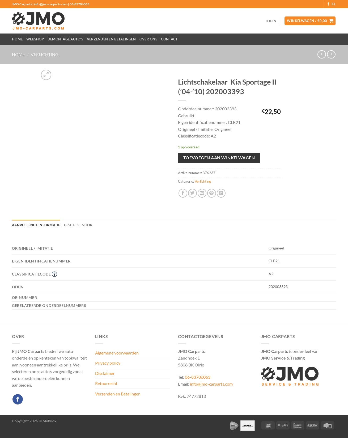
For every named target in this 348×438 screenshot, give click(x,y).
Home (17, 39)
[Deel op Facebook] (183, 193)
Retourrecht (106, 383)
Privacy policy (107, 362)
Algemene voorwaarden (117, 352)
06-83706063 (197, 376)
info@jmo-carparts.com (211, 383)
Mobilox (50, 421)
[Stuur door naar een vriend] (202, 193)
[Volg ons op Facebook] (328, 4)
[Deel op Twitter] (192, 193)
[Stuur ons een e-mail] (333, 4)
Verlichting (44, 54)
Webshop (35, 39)
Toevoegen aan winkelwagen (219, 157)
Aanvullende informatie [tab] (36, 225)
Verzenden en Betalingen (111, 39)
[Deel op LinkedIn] (221, 193)
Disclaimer (104, 373)
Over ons (148, 39)
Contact (169, 39)
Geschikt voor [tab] (78, 225)
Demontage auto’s (65, 39)
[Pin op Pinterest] (211, 193)
